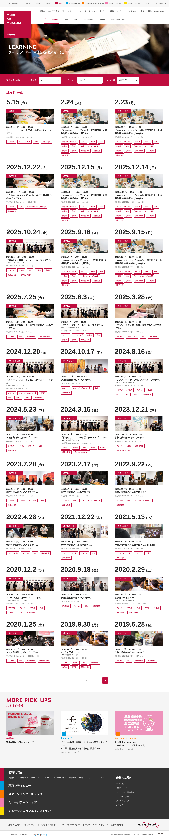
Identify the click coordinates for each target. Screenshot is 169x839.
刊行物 (102, 19)
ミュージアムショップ (116, 3)
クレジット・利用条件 (47, 825)
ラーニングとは (70, 19)
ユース (92, 142)
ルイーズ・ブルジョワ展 (27, 393)
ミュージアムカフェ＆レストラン (138, 3)
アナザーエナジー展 (69, 553)
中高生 (64, 146)
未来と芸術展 (133, 612)
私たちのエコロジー (82, 452)
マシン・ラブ (78, 335)
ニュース (77, 11)
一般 (101, 142)
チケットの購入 (13, 3)
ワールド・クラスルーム (27, 500)
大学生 (64, 151)
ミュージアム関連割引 (125, 792)
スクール (11, 142)
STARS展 (11, 608)
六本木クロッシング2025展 (89, 146)
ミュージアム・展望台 (43, 3)
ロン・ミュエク (24, 142)
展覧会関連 (46, 142)
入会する (27, 3)
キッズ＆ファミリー (69, 142)
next (105, 680)
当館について (115, 11)
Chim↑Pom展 (13, 553)
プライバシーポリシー (70, 825)
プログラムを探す (51, 19)
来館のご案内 (146, 11)
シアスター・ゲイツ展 (124, 390)
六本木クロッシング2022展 (90, 500)
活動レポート (88, 19)
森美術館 (61, 3)
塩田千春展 (94, 662)
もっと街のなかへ (117, 19)
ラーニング (66, 11)
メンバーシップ (90, 11)
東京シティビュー (74, 3)
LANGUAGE (159, 11)
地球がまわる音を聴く (143, 500)
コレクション (132, 11)
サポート (103, 11)
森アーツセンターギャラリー (94, 3)
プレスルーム (29, 825)
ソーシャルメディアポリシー (95, 825)
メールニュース (122, 801)
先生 (36, 142)
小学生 (74, 151)
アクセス (120, 784)
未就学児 (97, 151)
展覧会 (42, 11)
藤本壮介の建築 (26, 275)
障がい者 (65, 155)
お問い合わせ (121, 805)
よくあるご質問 (122, 796)
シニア (83, 142)
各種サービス (121, 788)
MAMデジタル (53, 11)
